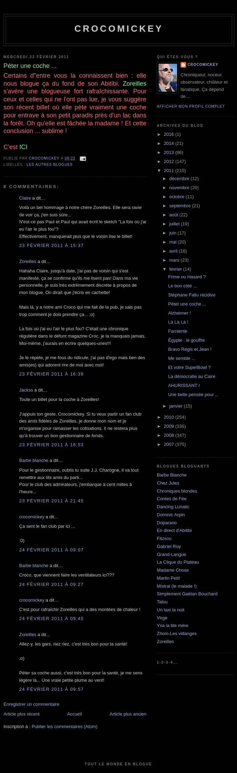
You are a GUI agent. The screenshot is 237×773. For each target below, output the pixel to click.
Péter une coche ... (187, 304)
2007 (169, 444)
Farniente (177, 331)
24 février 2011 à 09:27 (51, 584)
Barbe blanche (33, 460)
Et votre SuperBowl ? (189, 367)
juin (173, 232)
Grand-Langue (171, 554)
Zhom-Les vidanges (177, 633)
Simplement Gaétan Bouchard (187, 593)
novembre (180, 187)
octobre (177, 196)
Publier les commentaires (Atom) (65, 726)
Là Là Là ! (178, 322)
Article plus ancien (128, 714)
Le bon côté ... (182, 285)
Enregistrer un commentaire (31, 704)
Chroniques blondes (177, 491)
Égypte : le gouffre (186, 340)
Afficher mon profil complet (191, 106)
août (174, 214)
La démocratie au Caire (191, 376)
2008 (169, 435)
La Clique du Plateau (178, 562)
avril (174, 251)
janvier (176, 406)
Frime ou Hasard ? (187, 276)
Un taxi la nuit (170, 609)
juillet (175, 223)
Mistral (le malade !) (177, 586)
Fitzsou (164, 538)
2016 (169, 134)
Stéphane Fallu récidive (191, 294)
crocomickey (118, 28)
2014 (169, 143)
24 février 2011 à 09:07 (51, 549)
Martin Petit (168, 578)
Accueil (74, 714)
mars (175, 260)
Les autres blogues (49, 165)
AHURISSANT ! (184, 385)
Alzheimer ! (179, 313)
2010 (169, 417)
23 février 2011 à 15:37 (51, 245)
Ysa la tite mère (172, 625)
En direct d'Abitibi (174, 530)
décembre (180, 178)
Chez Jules (168, 483)
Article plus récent (21, 714)
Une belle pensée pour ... (193, 394)
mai (173, 242)
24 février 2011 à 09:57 (51, 689)
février (176, 269)
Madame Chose (173, 570)
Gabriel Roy (169, 546)
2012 (169, 161)
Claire (25, 198)
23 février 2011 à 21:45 (51, 500)
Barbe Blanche (171, 475)
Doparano (167, 522)
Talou (162, 601)
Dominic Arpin (171, 514)
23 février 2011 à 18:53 (51, 444)
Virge (162, 617)
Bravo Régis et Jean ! (189, 349)
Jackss (26, 390)
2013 (169, 152)
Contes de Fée (171, 498)
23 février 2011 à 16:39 (51, 374)
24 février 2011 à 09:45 (51, 618)
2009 (169, 426)
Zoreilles (27, 261)
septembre (180, 205)
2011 (169, 170)
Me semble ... (181, 358)
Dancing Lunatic (173, 506)
